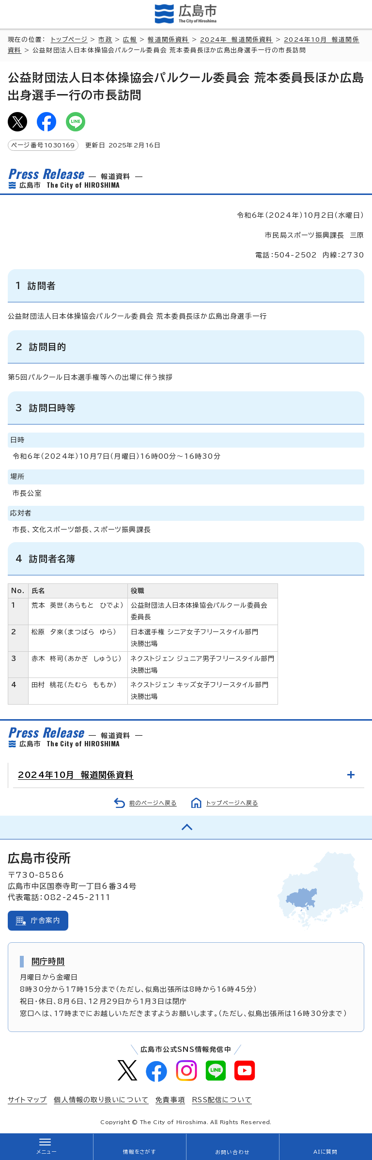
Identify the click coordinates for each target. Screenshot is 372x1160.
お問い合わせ (232, 1152)
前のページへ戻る (153, 803)
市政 (105, 39)
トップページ (69, 39)
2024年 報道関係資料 (236, 39)
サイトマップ (27, 1099)
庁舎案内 (46, 920)
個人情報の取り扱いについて (101, 1099)
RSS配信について (222, 1099)
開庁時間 (48, 961)
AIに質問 (325, 1151)
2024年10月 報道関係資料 (76, 775)
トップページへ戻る (232, 803)
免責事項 (170, 1099)
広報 (130, 39)
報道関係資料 (168, 39)
